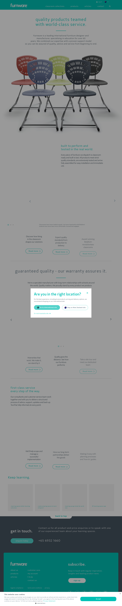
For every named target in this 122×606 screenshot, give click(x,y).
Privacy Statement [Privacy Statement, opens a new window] (49, 601)
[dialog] (61, 599)
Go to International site (47, 307)
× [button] (120, 593)
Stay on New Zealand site (75, 308)
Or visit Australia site (42, 313)
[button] (41, 603)
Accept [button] (98, 599)
